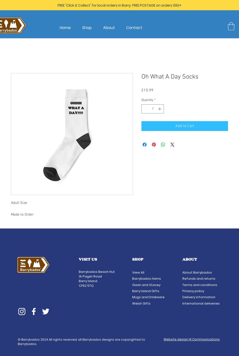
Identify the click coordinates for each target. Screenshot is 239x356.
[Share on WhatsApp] (163, 145)
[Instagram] (22, 311)
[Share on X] (172, 145)
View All (138, 272)
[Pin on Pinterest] (154, 145)
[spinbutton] (152, 109)
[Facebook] (34, 311)
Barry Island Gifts (145, 291)
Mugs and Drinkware (148, 297)
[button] (231, 26)
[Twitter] (45, 311)
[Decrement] (145, 109)
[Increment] (160, 109)
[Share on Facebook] (145, 145)
